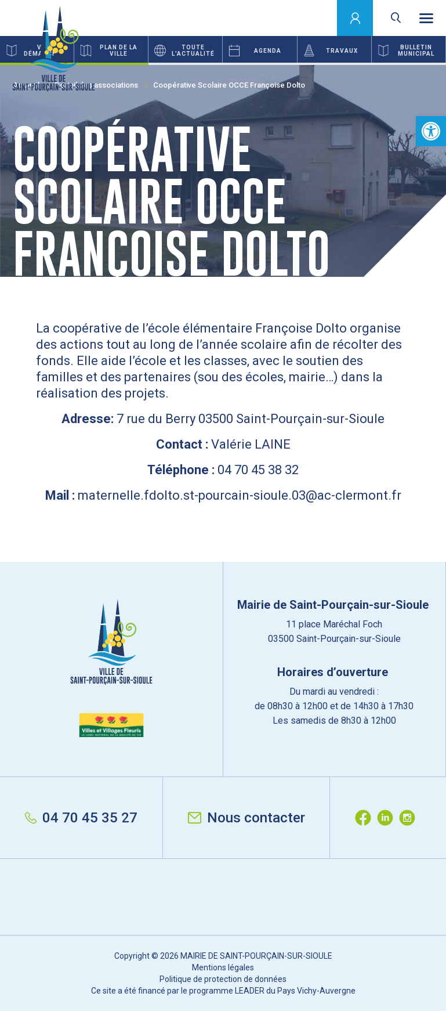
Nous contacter (246, 818)
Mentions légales (223, 967)
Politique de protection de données (223, 979)
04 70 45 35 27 (81, 818)
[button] (431, 131)
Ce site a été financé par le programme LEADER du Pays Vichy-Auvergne (223, 990)
